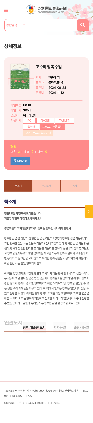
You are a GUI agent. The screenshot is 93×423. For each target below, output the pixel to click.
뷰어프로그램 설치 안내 (38, 132)
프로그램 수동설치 (52, 126)
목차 (74, 185)
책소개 (18, 185)
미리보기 (22, 93)
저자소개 (46, 185)
